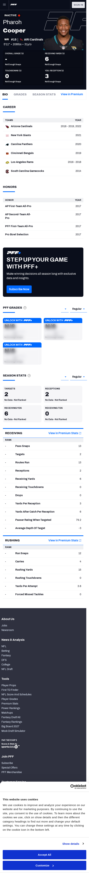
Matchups (7, 712)
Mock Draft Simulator (13, 731)
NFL (3, 646)
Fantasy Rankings (11, 722)
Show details (70, 843)
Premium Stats (9, 703)
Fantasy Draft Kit (10, 717)
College (5, 664)
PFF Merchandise (11, 772)
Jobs (4, 625)
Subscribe (7, 763)
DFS (4, 660)
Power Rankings (10, 708)
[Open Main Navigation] (4, 5)
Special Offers (9, 767)
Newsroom (7, 630)
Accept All (44, 854)
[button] (19, 294)
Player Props (8, 685)
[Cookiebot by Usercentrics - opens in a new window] (70, 786)
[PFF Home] (13, 5)
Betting (5, 651)
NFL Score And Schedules (16, 694)
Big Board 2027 (10, 726)
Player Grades (9, 699)
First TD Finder (9, 690)
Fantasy (6, 655)
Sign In (78, 5)
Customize (44, 865)
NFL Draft (7, 669)
